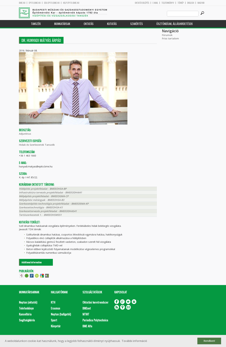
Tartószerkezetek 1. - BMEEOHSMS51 (40, 214)
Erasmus (55, 308)
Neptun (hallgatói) (61, 314)
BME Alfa (87, 326)
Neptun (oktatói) (28, 302)
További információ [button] (134, 341)
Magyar (201, 3)
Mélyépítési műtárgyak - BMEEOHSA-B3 (41, 200)
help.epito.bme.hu (71, 3)
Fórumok (167, 35)
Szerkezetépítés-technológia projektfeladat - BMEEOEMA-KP (54, 203)
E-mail (155, 3)
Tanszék (36, 24)
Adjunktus (25, 133)
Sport (54, 320)
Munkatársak (62, 24)
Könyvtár (56, 326)
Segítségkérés (27, 320)
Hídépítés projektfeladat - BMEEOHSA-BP (43, 188)
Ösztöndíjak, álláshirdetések (174, 24)
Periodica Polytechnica (95, 320)
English (190, 3)
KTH (53, 302)
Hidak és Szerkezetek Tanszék (37, 144)
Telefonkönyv (167, 3)
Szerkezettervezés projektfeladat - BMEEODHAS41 (48, 211)
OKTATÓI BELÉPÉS (142, 3)
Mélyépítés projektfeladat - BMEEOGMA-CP (44, 196)
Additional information (32, 262)
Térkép (181, 3)
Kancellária (25, 314)
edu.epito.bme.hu (52, 3)
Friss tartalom (170, 38)
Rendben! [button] (209, 340)
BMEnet (87, 308)
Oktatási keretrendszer (95, 302)
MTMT (86, 314)
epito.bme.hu (35, 3)
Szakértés (136, 24)
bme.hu (22, 3)
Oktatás (89, 24)
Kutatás (112, 24)
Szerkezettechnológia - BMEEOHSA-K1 (41, 207)
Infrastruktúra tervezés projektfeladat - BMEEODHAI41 (50, 192)
